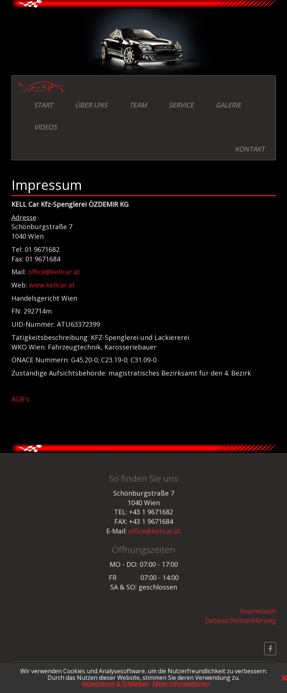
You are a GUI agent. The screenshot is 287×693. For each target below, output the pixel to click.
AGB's (20, 397)
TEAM (138, 105)
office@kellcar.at (54, 270)
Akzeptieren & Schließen (115, 684)
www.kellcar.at (52, 283)
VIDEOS (45, 127)
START (43, 105)
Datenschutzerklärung (240, 620)
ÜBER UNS (91, 105)
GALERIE (228, 105)
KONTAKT (250, 149)
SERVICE (181, 105)
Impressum (258, 610)
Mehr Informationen (181, 684)
